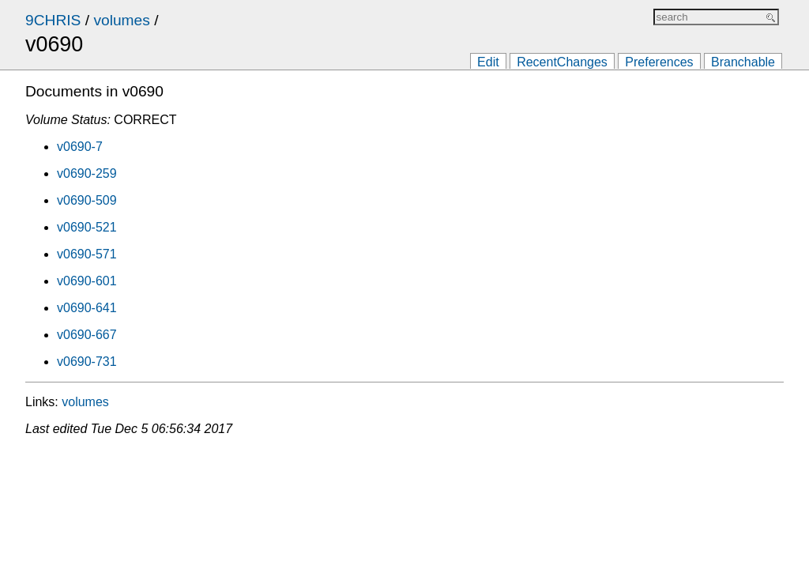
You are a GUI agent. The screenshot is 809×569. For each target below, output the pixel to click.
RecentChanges (562, 62)
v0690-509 (87, 200)
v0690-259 (87, 173)
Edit (488, 62)
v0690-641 (87, 308)
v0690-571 (87, 254)
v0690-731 (87, 361)
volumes (121, 20)
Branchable (743, 62)
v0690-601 (87, 281)
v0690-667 (87, 334)
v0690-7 (80, 146)
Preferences (659, 62)
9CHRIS (53, 20)
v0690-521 (87, 227)
